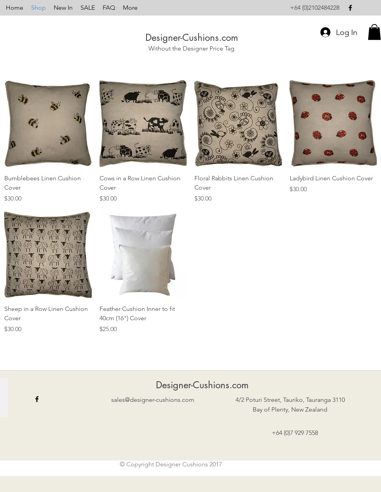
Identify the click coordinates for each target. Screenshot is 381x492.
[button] (374, 32)
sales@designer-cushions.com (152, 399)
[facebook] (350, 8)
